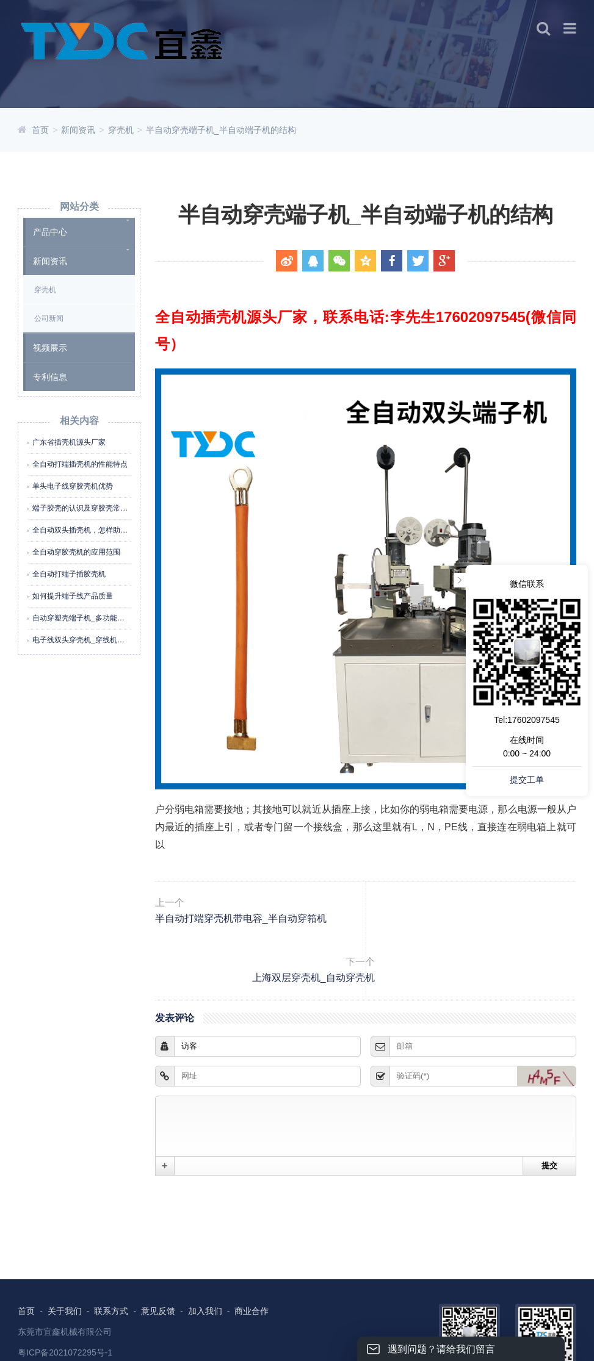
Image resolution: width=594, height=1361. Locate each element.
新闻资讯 (78, 130)
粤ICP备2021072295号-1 (65, 1314)
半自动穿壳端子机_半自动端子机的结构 (221, 130)
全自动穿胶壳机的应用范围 (76, 552)
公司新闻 (48, 318)
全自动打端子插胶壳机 (69, 574)
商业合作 (252, 1272)
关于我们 (65, 1272)
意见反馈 (158, 1272)
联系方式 (112, 1272)
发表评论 (182, 979)
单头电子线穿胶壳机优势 (72, 486)
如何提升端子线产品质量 (72, 596)
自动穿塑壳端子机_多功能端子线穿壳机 (96, 618)
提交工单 (527, 780)
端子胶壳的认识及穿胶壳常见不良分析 (94, 508)
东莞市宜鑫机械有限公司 (65, 1293)
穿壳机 (121, 130)
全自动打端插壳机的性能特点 (80, 464)
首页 (40, 130)
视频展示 (50, 348)
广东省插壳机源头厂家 (69, 442)
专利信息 (50, 377)
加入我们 (205, 1272)
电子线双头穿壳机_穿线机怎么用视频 (93, 640)
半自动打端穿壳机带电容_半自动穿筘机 (264, 930)
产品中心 (50, 232)
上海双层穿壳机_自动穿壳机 (474, 930)
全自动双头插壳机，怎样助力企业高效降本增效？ (113, 530)
